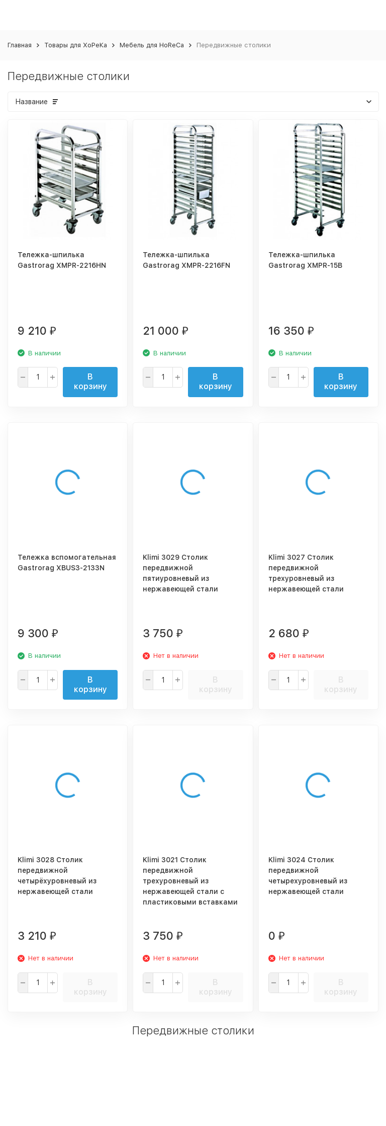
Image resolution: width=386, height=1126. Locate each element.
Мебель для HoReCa (152, 45)
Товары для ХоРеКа (75, 45)
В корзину (90, 381)
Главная (20, 45)
